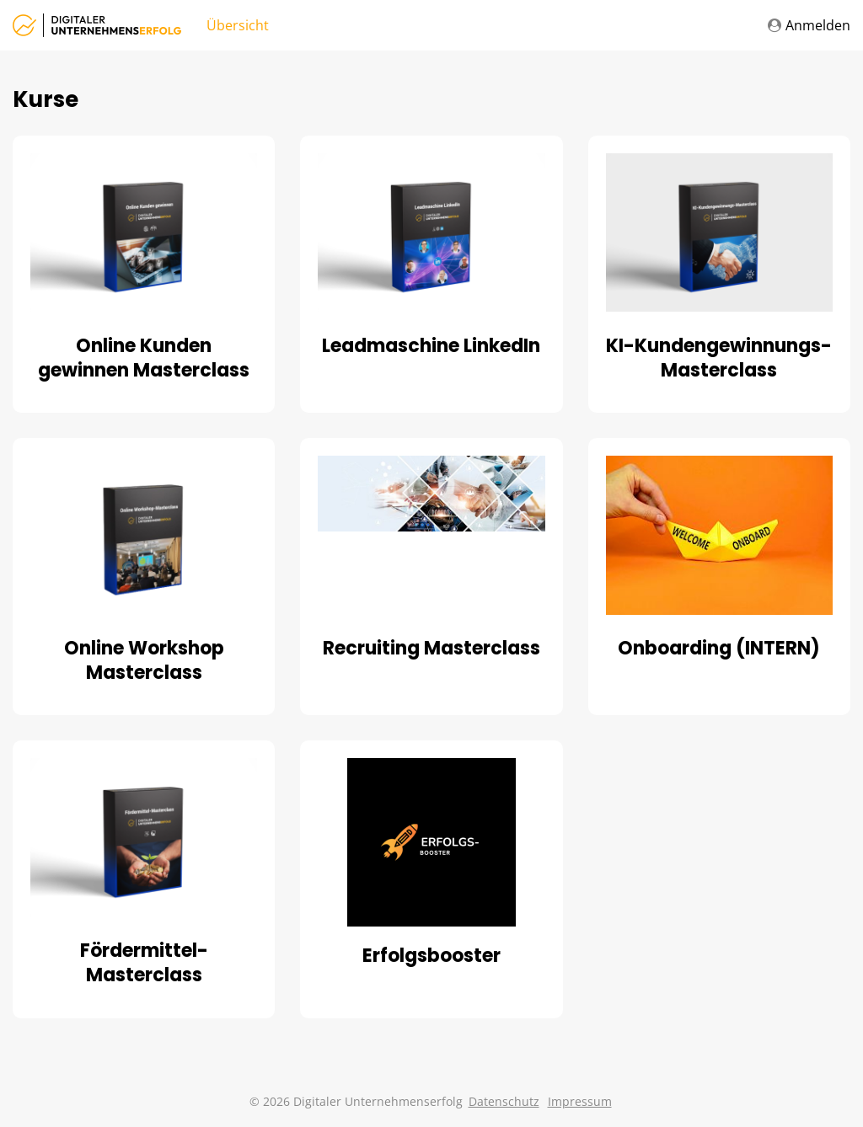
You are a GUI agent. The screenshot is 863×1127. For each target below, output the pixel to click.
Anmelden (809, 25)
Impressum (580, 1101)
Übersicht (237, 25)
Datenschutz (504, 1101)
